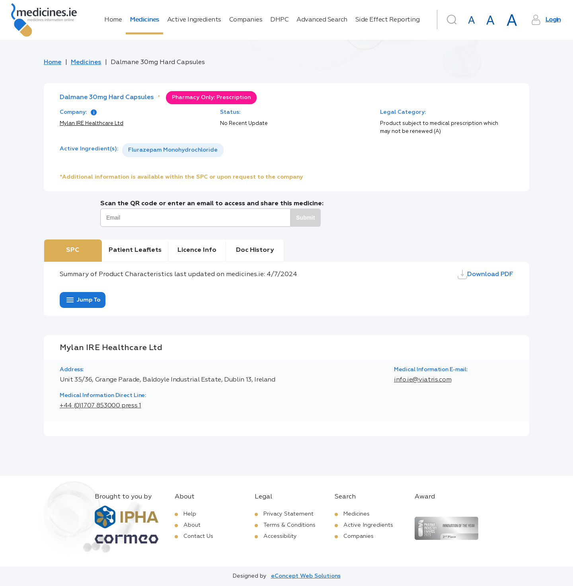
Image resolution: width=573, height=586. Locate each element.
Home (113, 20)
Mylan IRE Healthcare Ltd (91, 123)
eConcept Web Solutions (306, 576)
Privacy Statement (288, 514)
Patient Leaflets (135, 250)
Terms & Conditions (289, 525)
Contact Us (198, 536)
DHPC (279, 20)
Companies (246, 20)
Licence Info (196, 250)
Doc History (255, 250)
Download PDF (485, 274)
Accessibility (280, 536)
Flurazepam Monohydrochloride (173, 150)
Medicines (144, 20)
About (192, 525)
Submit (305, 217)
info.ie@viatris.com (422, 380)
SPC (72, 250)
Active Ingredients (194, 20)
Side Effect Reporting (387, 20)
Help (189, 514)
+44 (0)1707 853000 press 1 (100, 406)
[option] (173, 150)
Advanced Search (321, 20)
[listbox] (173, 150)
